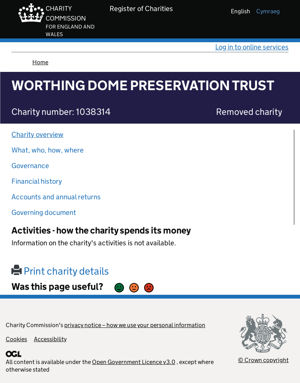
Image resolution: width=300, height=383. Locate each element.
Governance (30, 165)
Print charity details (60, 271)
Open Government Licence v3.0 (133, 362)
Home (40, 62)
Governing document (43, 212)
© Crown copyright (263, 360)
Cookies (16, 339)
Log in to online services (252, 47)
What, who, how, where (47, 150)
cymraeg (268, 11)
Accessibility (50, 339)
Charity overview (37, 134)
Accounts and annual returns (56, 196)
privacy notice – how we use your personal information (134, 325)
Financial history (36, 181)
